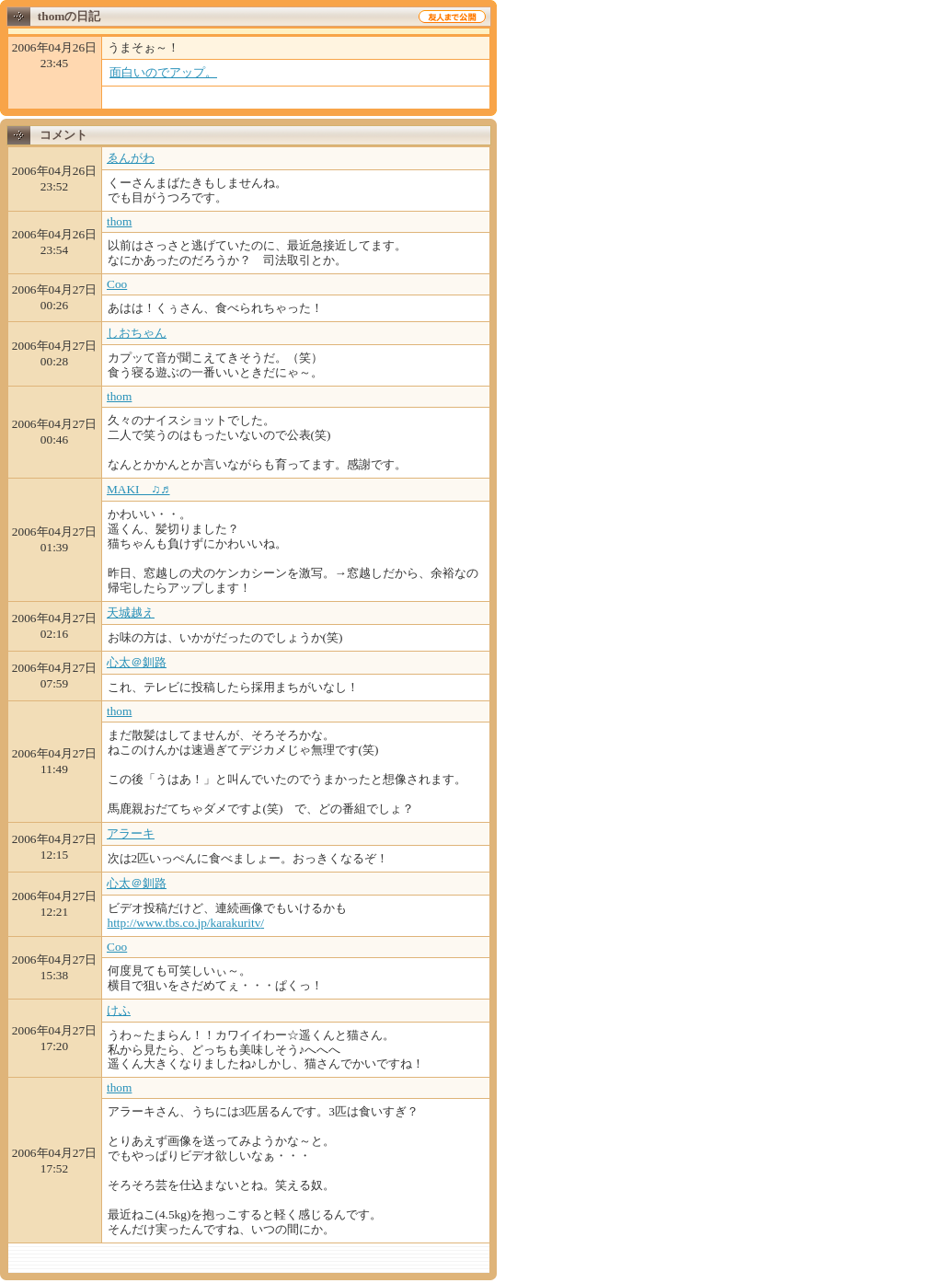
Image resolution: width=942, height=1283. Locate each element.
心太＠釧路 (137, 662)
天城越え (131, 612)
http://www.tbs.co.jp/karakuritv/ (186, 923)
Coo (117, 284)
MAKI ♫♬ (138, 489)
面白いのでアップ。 (163, 72)
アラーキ (131, 833)
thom (119, 221)
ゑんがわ (131, 158)
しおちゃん (137, 333)
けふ (119, 1010)
